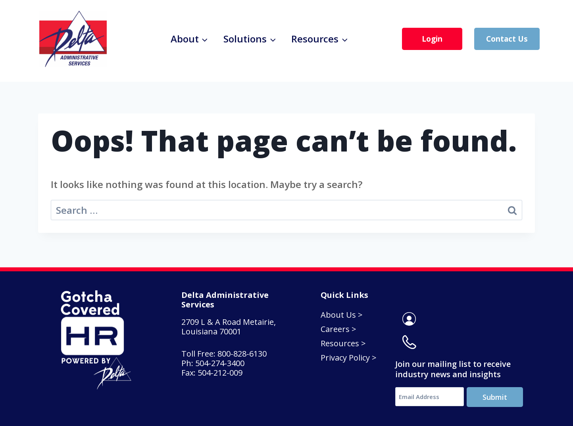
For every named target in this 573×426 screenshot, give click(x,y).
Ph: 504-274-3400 (213, 360)
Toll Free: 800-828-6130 (225, 350)
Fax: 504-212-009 (211, 370)
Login (432, 39)
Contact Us (507, 39)
